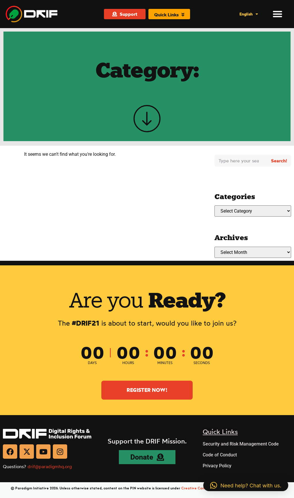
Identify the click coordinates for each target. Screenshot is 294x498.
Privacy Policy (217, 465)
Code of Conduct (220, 455)
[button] (277, 14)
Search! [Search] (279, 161)
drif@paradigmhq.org (50, 466)
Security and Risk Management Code (241, 444)
